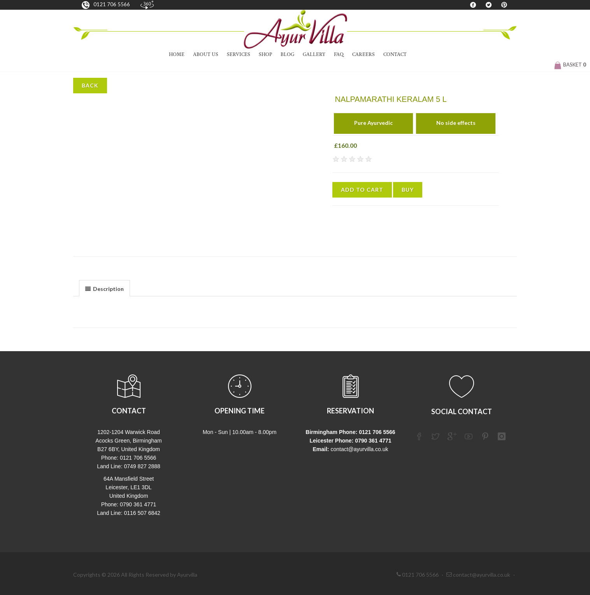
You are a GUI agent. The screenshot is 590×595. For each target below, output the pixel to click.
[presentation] (104, 288)
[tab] (104, 288)
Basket (570, 64)
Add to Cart (362, 189)
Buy (408, 189)
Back (90, 85)
